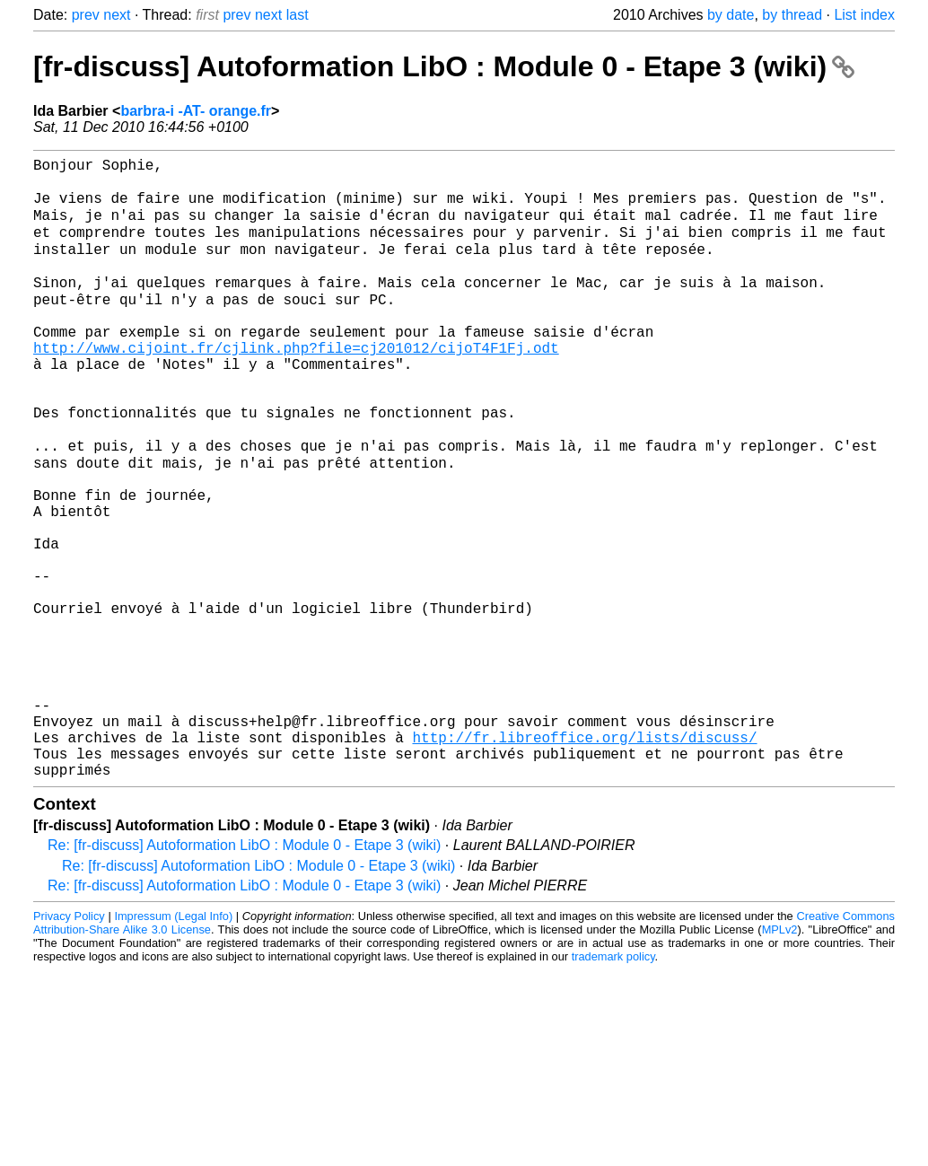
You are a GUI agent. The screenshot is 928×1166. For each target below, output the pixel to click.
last (297, 14)
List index (864, 14)
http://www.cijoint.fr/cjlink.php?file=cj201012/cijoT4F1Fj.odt (296, 385)
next (116, 14)
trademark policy (613, 1085)
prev (86, 14)
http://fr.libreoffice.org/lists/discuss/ (584, 859)
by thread (792, 14)
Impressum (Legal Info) (173, 1045)
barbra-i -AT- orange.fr (195, 110)
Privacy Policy (69, 1045)
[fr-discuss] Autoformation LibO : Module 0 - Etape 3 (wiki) (443, 66)
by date (730, 14)
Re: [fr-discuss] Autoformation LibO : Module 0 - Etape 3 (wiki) (244, 974)
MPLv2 (780, 1058)
